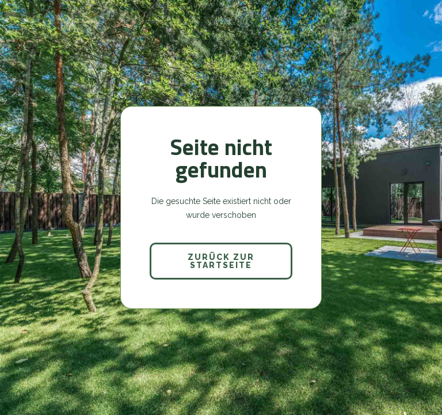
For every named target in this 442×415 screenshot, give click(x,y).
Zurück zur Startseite (221, 261)
